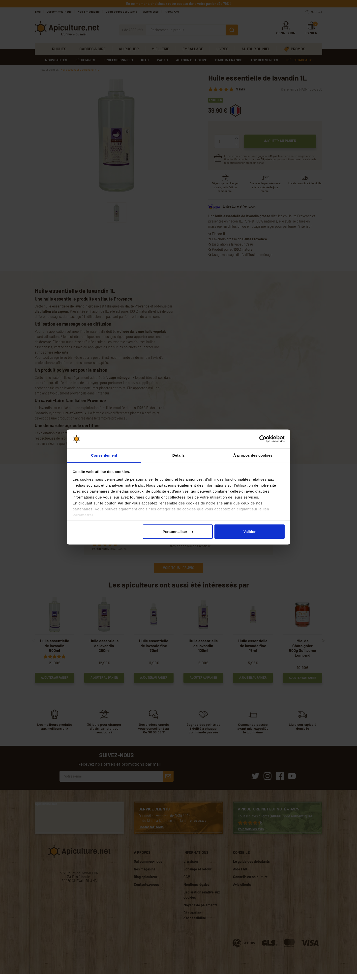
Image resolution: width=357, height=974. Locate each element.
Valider (249, 531)
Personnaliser (178, 531)
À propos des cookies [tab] (252, 455)
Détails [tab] (178, 455)
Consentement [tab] (104, 455)
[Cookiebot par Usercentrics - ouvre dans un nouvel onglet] (263, 439)
